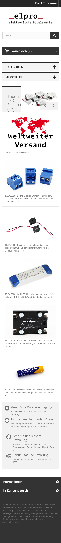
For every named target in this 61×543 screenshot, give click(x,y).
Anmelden (52, 3)
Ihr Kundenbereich (15, 491)
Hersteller (14, 77)
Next (53, 106)
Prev (44, 106)
